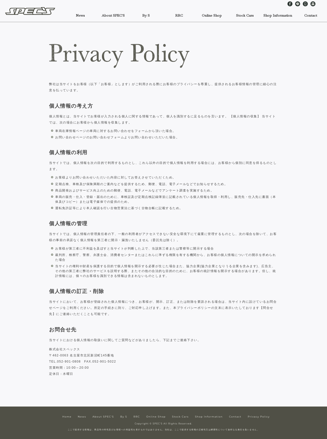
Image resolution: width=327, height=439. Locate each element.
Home (67, 416)
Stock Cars (180, 416)
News (80, 15)
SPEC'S (32, 11)
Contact (313, 4)
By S (146, 15)
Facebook (290, 4)
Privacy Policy (259, 416)
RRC (179, 15)
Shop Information (209, 416)
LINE (297, 4)
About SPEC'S (103, 416)
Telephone (305, 4)
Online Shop (212, 15)
